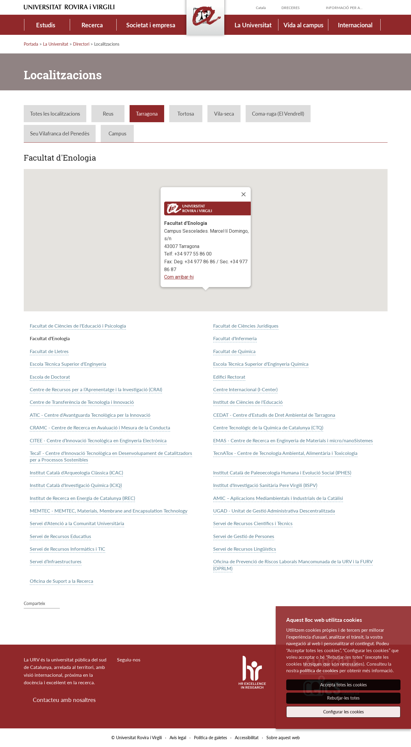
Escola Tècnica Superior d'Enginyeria (68, 364)
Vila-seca (224, 113)
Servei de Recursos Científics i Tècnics (253, 523)
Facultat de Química (234, 351)
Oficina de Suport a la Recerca (61, 581)
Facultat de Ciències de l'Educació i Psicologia (78, 325)
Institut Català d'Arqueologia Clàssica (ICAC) (76, 472)
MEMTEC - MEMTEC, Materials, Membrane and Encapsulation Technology (108, 510)
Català (261, 7)
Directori (81, 44)
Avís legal (178, 737)
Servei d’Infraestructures (55, 561)
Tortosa (185, 113)
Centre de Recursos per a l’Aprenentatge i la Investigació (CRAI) (96, 389)
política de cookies (319, 670)
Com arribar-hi (179, 277)
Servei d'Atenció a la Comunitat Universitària (77, 523)
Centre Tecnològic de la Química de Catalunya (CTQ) (268, 427)
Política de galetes (210, 737)
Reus (108, 113)
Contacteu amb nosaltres (64, 699)
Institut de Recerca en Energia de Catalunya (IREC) (82, 498)
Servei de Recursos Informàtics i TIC (67, 549)
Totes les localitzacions (55, 113)
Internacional (355, 25)
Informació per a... (344, 7)
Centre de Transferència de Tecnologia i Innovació (82, 402)
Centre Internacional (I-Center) (245, 389)
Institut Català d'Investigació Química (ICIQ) (76, 485)
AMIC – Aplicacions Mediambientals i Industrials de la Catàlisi (278, 498)
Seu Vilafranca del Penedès (59, 133)
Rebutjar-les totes (343, 697)
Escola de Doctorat (50, 377)
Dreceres (290, 7)
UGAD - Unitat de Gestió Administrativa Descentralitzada (274, 510)
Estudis (45, 25)
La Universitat (253, 25)
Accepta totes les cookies (343, 684)
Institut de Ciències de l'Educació (248, 402)
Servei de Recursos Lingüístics (244, 549)
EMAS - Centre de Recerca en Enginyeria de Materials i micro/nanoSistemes (293, 440)
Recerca (92, 25)
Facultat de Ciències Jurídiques (245, 325)
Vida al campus (304, 25)
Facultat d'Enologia (50, 338)
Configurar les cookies (343, 711)
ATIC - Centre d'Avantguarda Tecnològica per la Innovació (90, 415)
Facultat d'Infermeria (235, 338)
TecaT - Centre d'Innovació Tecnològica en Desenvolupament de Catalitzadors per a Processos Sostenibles (111, 456)
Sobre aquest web (283, 737)
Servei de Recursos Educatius (60, 536)
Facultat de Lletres (49, 351)
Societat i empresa (150, 25)
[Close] (243, 194)
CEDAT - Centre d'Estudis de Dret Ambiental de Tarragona (274, 415)
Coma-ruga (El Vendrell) (278, 113)
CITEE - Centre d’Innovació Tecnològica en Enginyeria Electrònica (98, 440)
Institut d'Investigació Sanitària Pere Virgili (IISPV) (265, 485)
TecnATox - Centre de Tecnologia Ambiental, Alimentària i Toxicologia (285, 453)
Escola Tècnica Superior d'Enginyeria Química (260, 364)
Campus (117, 133)
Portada (31, 44)
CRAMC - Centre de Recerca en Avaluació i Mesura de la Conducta (100, 427)
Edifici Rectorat (229, 377)
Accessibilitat (247, 737)
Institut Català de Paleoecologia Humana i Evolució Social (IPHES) (282, 472)
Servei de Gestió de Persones (243, 536)
